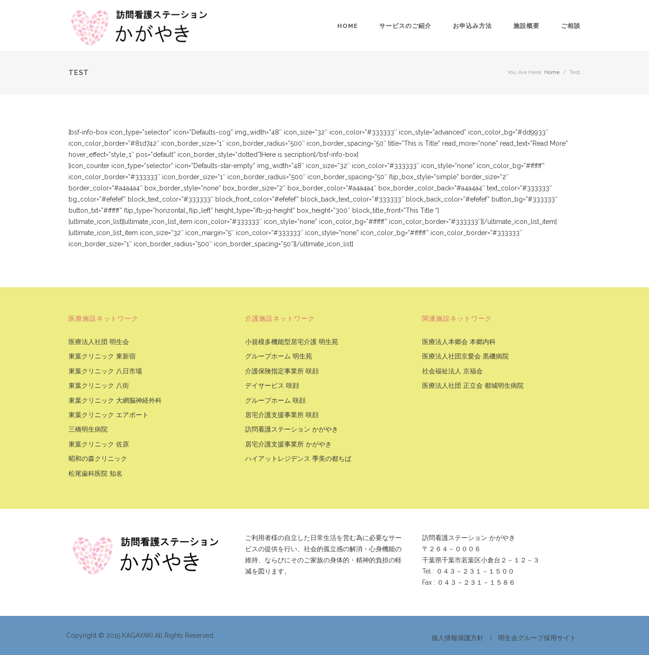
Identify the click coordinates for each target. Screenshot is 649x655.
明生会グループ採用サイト (537, 637)
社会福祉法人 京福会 (452, 371)
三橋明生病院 (88, 429)
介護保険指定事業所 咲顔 (282, 371)
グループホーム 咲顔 (275, 400)
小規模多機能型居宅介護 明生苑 (291, 341)
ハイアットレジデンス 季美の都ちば (298, 458)
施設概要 (526, 26)
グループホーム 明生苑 (278, 356)
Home (347, 26)
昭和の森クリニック (97, 458)
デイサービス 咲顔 (272, 385)
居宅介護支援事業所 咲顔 (282, 415)
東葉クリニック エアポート (108, 415)
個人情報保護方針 (457, 637)
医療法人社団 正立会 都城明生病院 (473, 385)
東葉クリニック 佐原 (98, 444)
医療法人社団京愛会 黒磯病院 (465, 356)
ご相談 (571, 26)
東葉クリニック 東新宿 (102, 356)
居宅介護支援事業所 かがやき (288, 444)
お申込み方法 (472, 26)
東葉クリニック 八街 (98, 385)
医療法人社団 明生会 (98, 341)
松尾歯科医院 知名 (95, 473)
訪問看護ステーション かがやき (291, 429)
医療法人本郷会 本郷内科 (459, 341)
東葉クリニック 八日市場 (105, 371)
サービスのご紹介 (405, 26)
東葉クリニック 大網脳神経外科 (115, 400)
